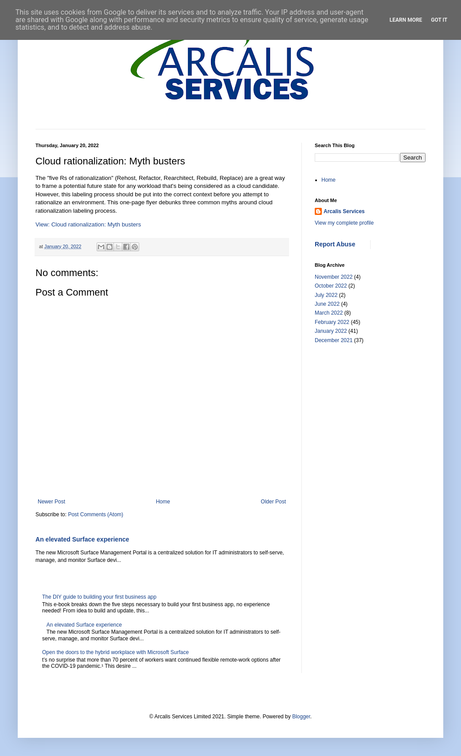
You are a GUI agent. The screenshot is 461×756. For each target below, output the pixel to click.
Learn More (406, 20)
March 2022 (329, 313)
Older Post (273, 502)
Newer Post (51, 502)
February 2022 (332, 322)
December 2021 (333, 340)
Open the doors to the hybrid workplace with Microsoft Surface (115, 652)
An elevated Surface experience (82, 539)
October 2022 (331, 286)
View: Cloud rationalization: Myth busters (88, 224)
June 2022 (327, 304)
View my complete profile (344, 223)
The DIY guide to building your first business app (99, 597)
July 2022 (326, 295)
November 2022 (333, 277)
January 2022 (331, 331)
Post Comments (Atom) (95, 514)
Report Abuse (335, 244)
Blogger (301, 716)
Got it (439, 20)
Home (163, 502)
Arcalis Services (344, 211)
